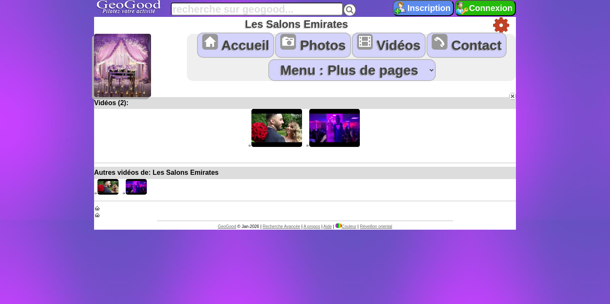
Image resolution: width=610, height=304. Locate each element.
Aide (328, 226)
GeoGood (227, 226)
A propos (311, 226)
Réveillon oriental (376, 226)
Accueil (236, 43)
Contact (467, 43)
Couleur (345, 226)
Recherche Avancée (281, 226)
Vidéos (389, 43)
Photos (312, 43)
